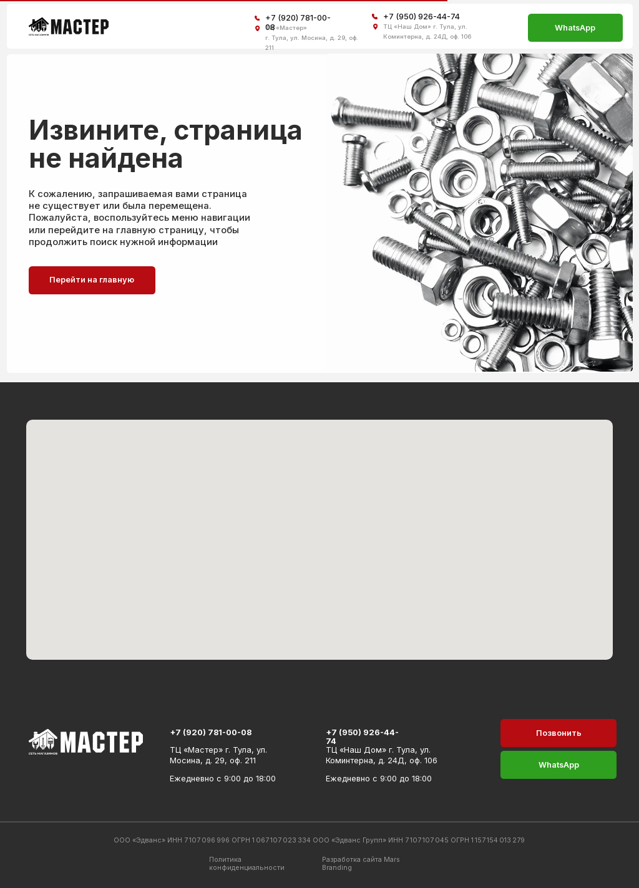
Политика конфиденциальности (247, 864)
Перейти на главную (91, 279)
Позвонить (559, 733)
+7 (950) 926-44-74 (421, 16)
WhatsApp (575, 27)
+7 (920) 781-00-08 (210, 732)
